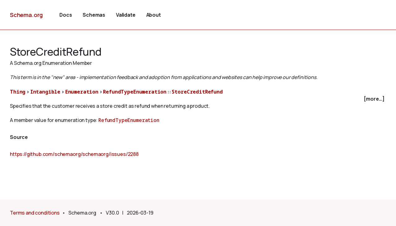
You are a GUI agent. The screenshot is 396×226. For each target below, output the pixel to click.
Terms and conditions (35, 212)
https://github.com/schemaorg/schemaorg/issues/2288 (74, 154)
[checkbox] (198, 99)
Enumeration (81, 91)
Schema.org (26, 15)
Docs (65, 14)
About (153, 14)
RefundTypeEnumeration (134, 91)
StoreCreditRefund (197, 91)
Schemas (94, 14)
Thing (17, 91)
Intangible (45, 91)
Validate (126, 14)
